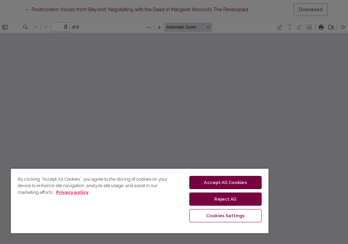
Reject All (225, 199)
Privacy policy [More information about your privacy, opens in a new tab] (72, 192)
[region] (139, 200)
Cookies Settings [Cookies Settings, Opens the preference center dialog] (225, 215)
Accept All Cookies (225, 182)
